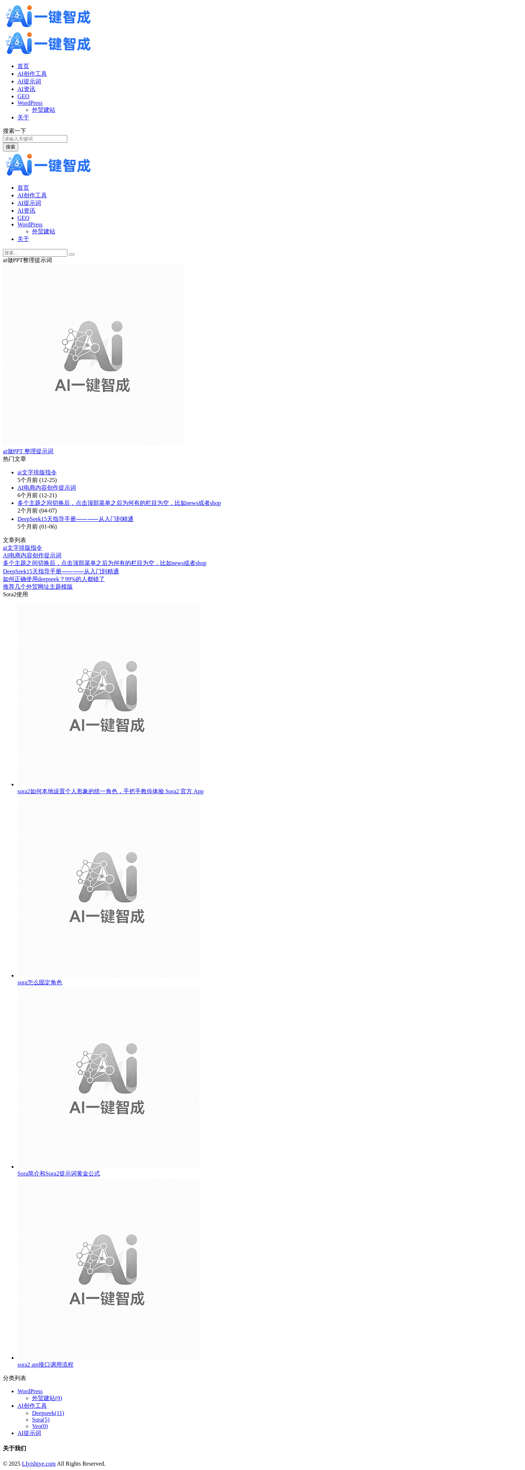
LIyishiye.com (39, 1464)
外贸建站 (43, 110)
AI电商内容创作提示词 (46, 488)
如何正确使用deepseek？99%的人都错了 (54, 579)
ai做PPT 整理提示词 (28, 451)
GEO (23, 96)
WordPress (30, 103)
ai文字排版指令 (37, 472)
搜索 (10, 147)
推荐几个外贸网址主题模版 (38, 587)
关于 (23, 117)
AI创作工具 (32, 74)
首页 (23, 66)
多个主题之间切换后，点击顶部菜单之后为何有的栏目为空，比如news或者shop (119, 503)
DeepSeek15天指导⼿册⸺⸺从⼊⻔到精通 (75, 519)
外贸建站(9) (47, 1398)
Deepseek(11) (48, 1413)
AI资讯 (26, 89)
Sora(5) (40, 1419)
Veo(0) (40, 1426)
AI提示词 (29, 81)
